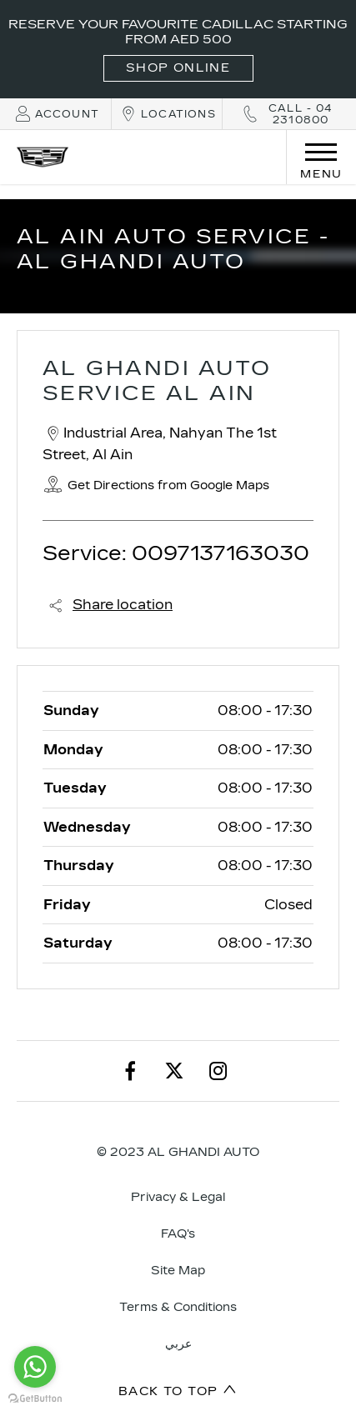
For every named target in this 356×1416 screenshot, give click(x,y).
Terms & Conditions (178, 1307)
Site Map (178, 1270)
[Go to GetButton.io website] (35, 1398)
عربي (178, 1344)
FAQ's (178, 1234)
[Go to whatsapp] (35, 1367)
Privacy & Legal (178, 1197)
